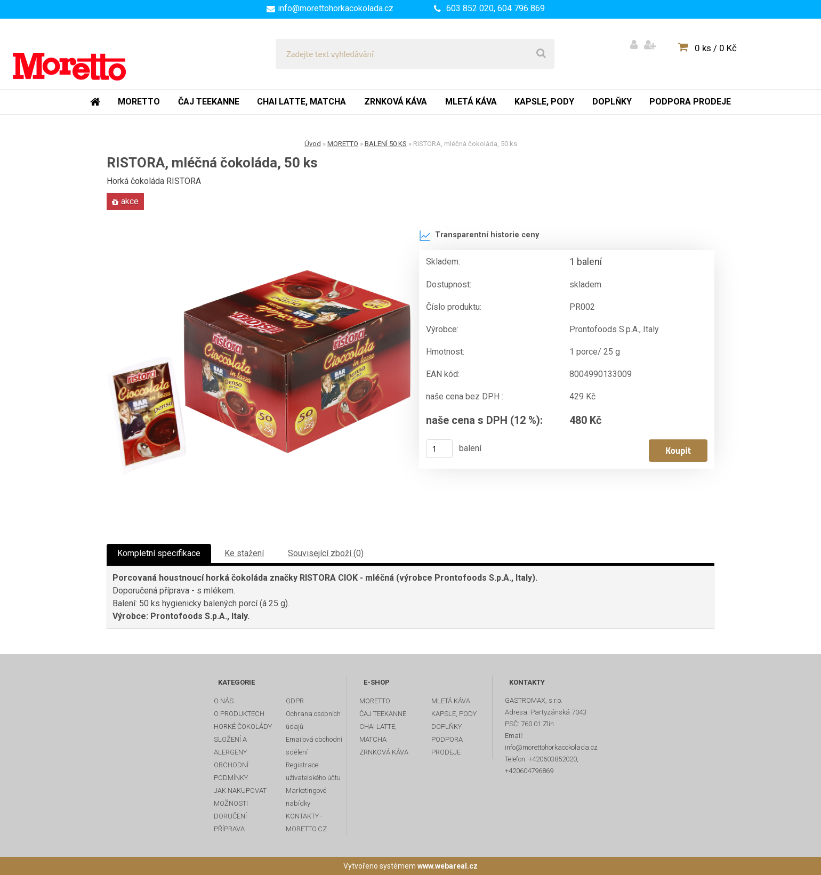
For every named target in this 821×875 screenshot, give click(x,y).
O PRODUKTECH (239, 714)
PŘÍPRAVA (229, 829)
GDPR (295, 701)
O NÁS (224, 701)
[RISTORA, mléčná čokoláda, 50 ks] (258, 373)
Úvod (312, 144)
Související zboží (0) (326, 553)
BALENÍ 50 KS (386, 144)
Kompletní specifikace (158, 553)
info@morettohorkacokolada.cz (335, 8)
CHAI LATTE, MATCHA (378, 733)
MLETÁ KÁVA (450, 701)
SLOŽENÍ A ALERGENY (230, 745)
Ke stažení (244, 553)
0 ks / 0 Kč (716, 48)
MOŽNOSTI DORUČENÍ (231, 809)
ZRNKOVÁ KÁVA (383, 752)
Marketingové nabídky (306, 796)
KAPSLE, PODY (454, 714)
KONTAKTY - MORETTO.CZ (306, 822)
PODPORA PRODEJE (447, 745)
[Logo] (86, 54)
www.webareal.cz (447, 866)
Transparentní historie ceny (479, 236)
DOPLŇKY (446, 726)
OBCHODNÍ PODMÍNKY (231, 771)
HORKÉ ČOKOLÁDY (243, 726)
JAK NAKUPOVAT (240, 790)
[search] (541, 54)
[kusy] (439, 448)
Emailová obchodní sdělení (314, 745)
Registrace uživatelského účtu (313, 771)
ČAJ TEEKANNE (382, 714)
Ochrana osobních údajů (313, 720)
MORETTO (342, 144)
